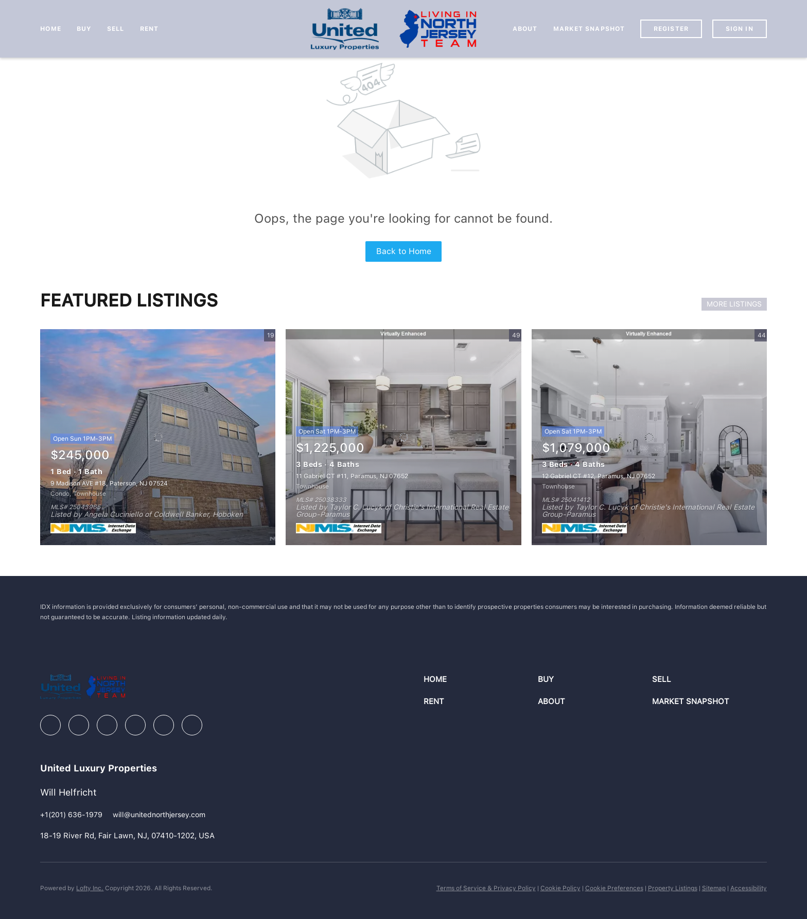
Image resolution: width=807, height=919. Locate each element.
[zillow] (107, 725)
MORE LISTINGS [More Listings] (734, 304)
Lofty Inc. (89, 888)
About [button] (525, 28)
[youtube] (163, 725)
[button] (481, 680)
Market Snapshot (589, 28)
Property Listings (672, 888)
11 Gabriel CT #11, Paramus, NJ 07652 (352, 476)
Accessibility (748, 888)
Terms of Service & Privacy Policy (486, 888)
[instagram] (135, 725)
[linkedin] (78, 725)
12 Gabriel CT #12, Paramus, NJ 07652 (598, 476)
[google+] (192, 725)
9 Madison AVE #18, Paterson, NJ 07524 (109, 483)
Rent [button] (149, 28)
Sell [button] (115, 28)
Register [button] (671, 28)
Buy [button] (84, 28)
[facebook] (50, 725)
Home (50, 28)
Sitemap (714, 888)
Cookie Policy (560, 888)
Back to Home (403, 251)
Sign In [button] (739, 28)
